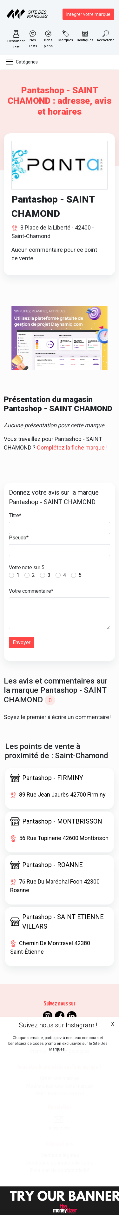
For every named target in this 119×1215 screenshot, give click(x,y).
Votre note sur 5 (26, 567)
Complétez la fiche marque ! (72, 447)
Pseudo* (19, 538)
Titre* (15, 515)
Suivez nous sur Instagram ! (58, 1025)
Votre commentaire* (31, 591)
